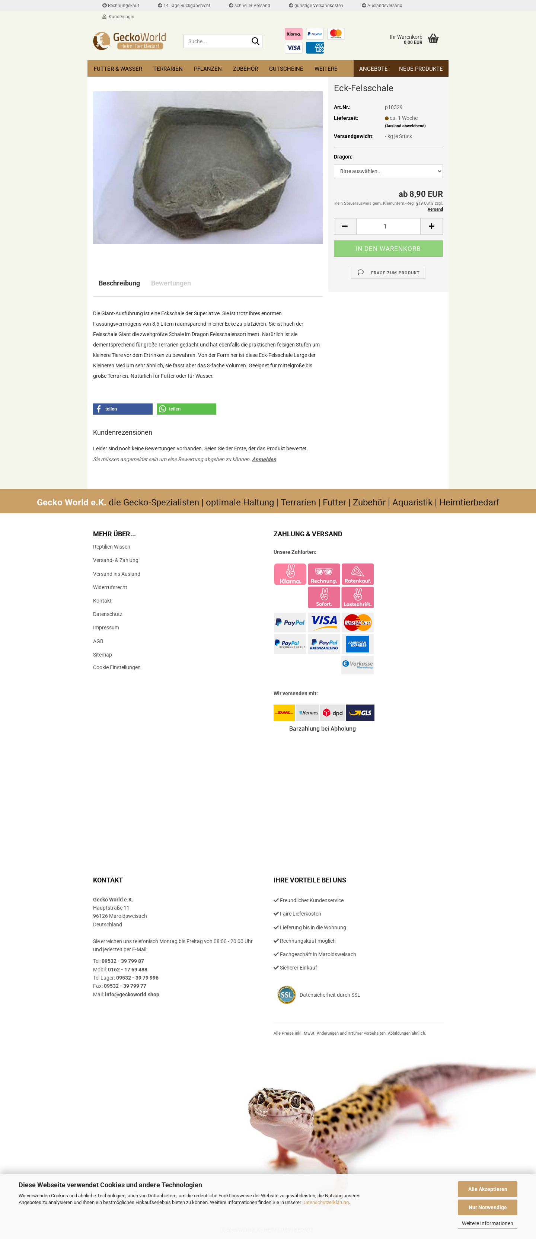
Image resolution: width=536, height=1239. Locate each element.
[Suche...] (255, 41)
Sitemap (102, 655)
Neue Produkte (421, 69)
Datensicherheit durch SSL (330, 995)
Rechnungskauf (120, 5)
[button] (345, 226)
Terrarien (168, 69)
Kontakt (102, 601)
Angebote (373, 69)
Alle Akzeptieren (487, 1189)
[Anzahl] (388, 226)
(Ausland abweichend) (405, 126)
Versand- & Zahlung (115, 560)
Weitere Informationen (487, 1223)
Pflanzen (208, 69)
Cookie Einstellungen (117, 667)
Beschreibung (119, 283)
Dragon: (343, 157)
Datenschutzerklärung (325, 1202)
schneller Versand (249, 5)
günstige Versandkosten (316, 5)
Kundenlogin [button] (118, 16)
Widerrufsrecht (110, 587)
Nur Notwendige (488, 1207)
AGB (98, 641)
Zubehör (245, 69)
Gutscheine (286, 69)
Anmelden (264, 459)
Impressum (106, 627)
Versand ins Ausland (116, 574)
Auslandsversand (382, 5)
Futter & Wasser (118, 69)
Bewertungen (171, 283)
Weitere (326, 69)
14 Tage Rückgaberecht (184, 5)
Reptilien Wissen (111, 547)
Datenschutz (107, 614)
